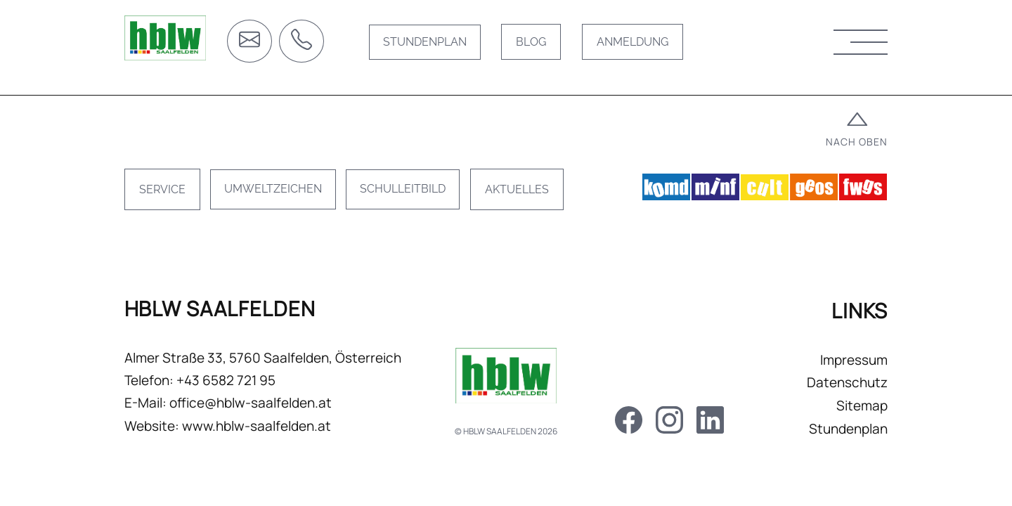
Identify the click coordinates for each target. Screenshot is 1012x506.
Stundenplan (427, 43)
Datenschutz (834, 395)
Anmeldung (637, 43)
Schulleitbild (419, 198)
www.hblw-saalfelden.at (269, 440)
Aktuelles (534, 198)
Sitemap (849, 417)
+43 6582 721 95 (238, 395)
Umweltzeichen (287, 198)
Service (175, 198)
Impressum (841, 372)
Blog (535, 43)
